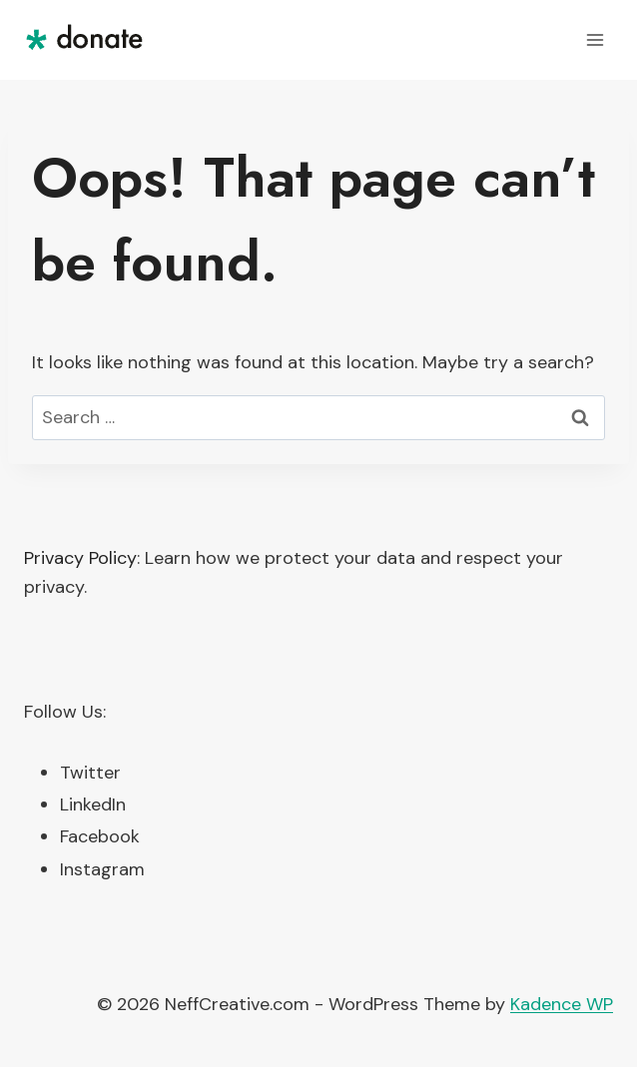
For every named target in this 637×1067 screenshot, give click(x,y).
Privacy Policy (80, 558)
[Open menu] (594, 39)
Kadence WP (561, 1004)
